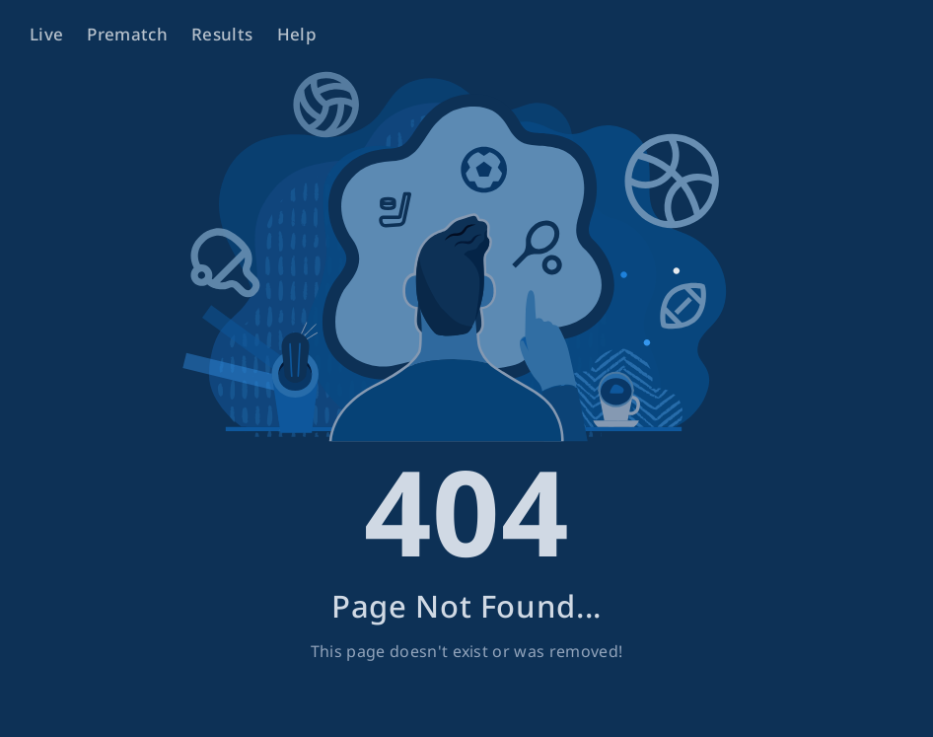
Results (221, 34)
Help (297, 34)
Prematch (127, 34)
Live (46, 34)
